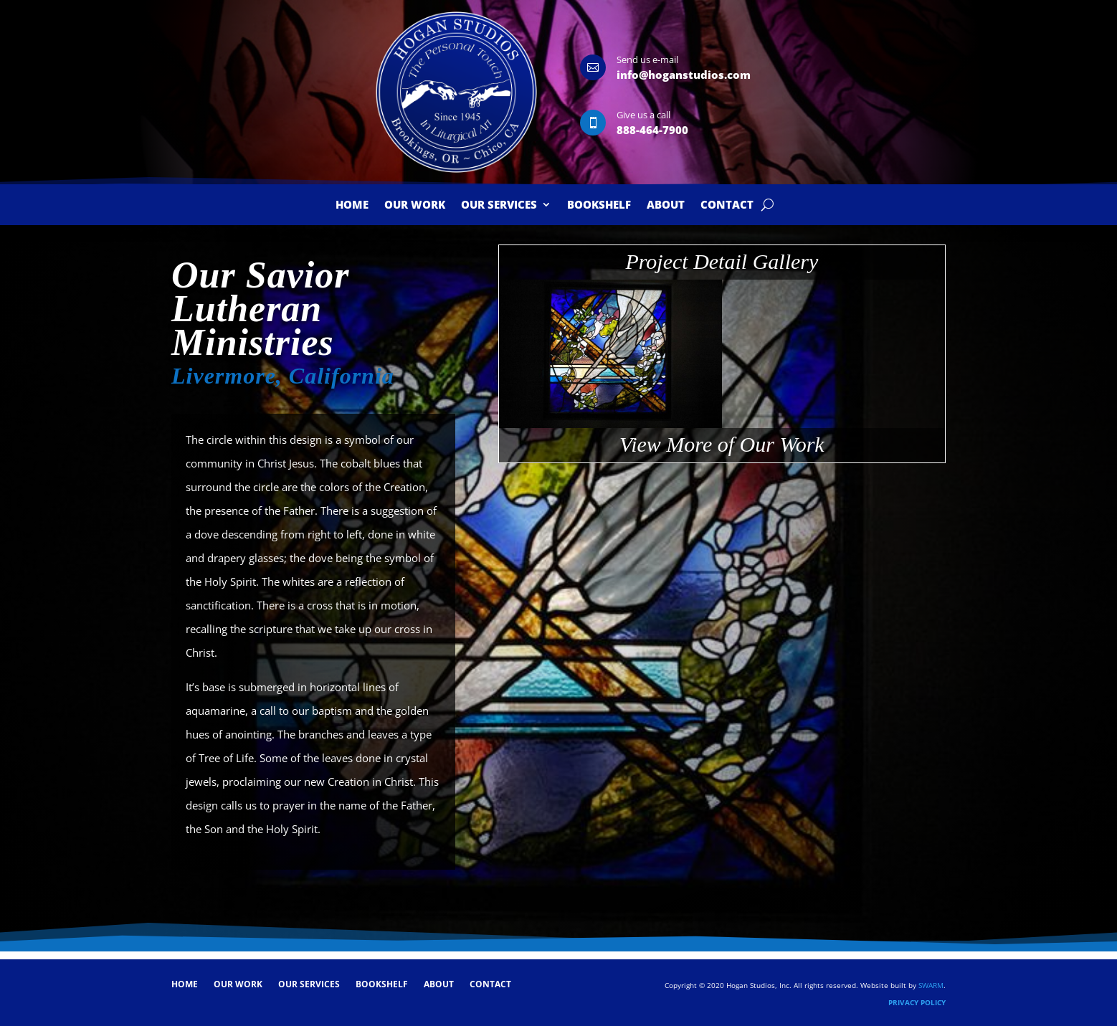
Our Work (414, 205)
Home (352, 205)
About (666, 205)
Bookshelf (599, 205)
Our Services (499, 205)
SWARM (930, 985)
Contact (727, 205)
